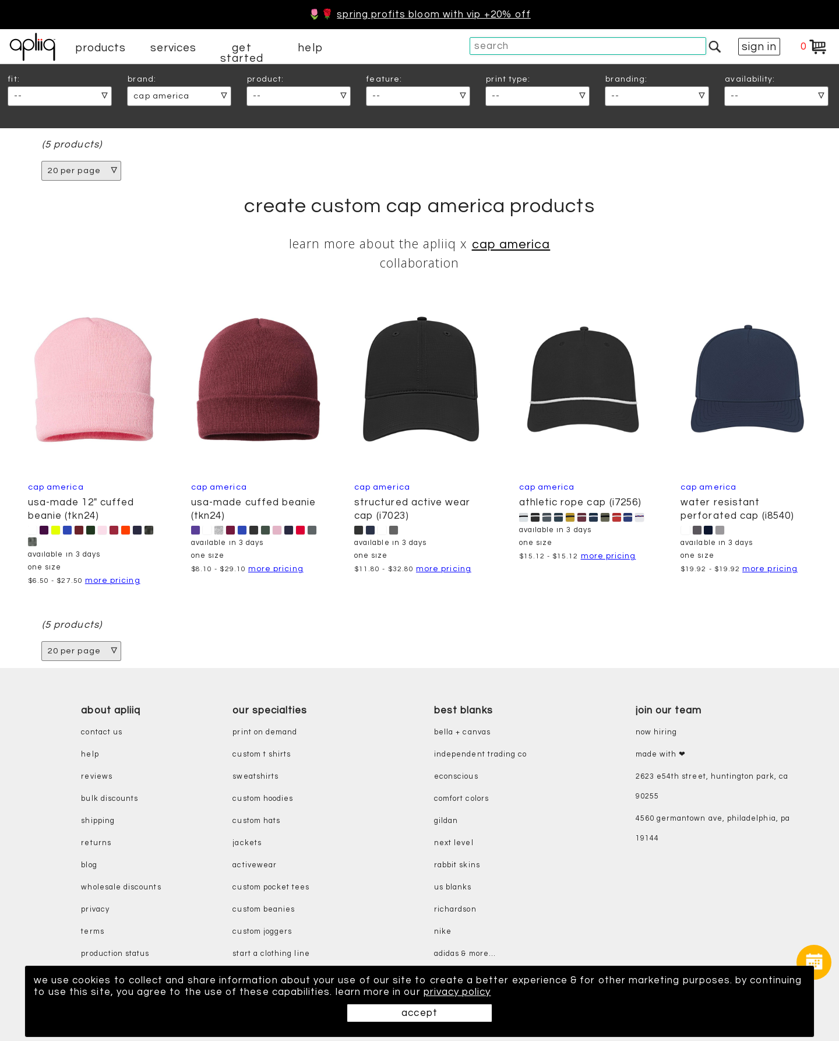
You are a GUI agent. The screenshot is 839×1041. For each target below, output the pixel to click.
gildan (446, 821)
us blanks (453, 887)
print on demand (264, 732)
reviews (96, 776)
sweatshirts (255, 776)
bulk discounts (109, 799)
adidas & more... (465, 954)
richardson (455, 909)
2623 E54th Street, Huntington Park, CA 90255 (712, 786)
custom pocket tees (270, 887)
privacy (95, 909)
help (310, 48)
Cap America (708, 487)
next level (454, 843)
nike (443, 932)
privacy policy (457, 992)
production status (115, 954)
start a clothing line (270, 954)
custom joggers (262, 932)
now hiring (657, 732)
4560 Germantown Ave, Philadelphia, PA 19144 (713, 828)
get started (241, 53)
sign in (759, 46)
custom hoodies (262, 799)
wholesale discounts (121, 887)
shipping (98, 821)
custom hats (256, 821)
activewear (254, 865)
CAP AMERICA (511, 244)
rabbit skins (457, 865)
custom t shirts (261, 754)
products (100, 48)
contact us (101, 732)
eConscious (456, 776)
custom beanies (263, 909)
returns (96, 843)
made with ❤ (661, 754)
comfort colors (461, 799)
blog (89, 865)
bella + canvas (462, 732)
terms (92, 932)
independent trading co (480, 754)
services (173, 48)
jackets (246, 843)
